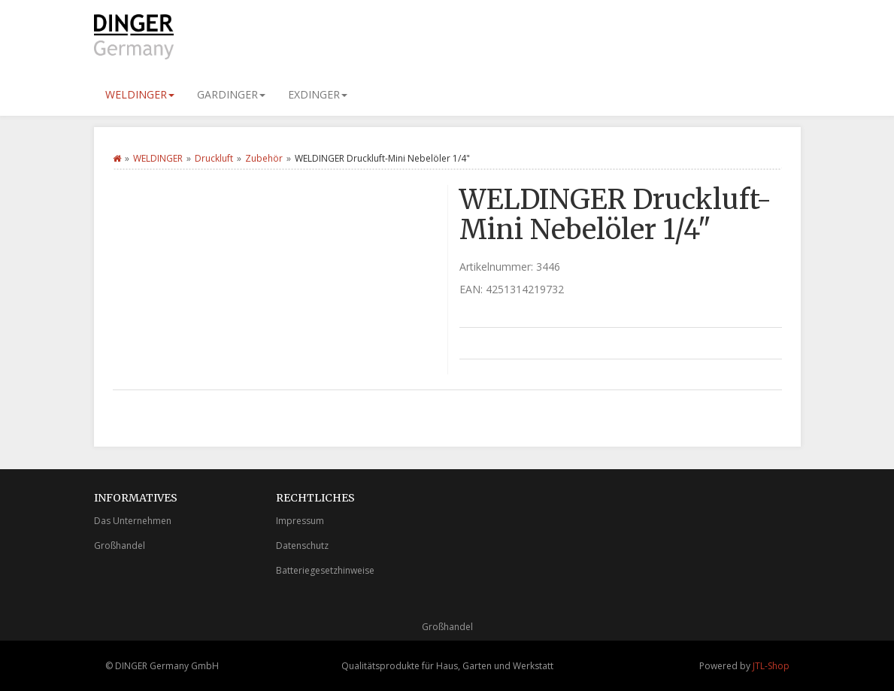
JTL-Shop (771, 665)
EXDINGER (317, 94)
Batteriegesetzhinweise (325, 570)
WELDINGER (139, 94)
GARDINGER (231, 94)
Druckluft (214, 158)
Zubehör (264, 158)
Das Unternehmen (132, 520)
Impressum (300, 520)
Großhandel (119, 545)
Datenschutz (302, 545)
